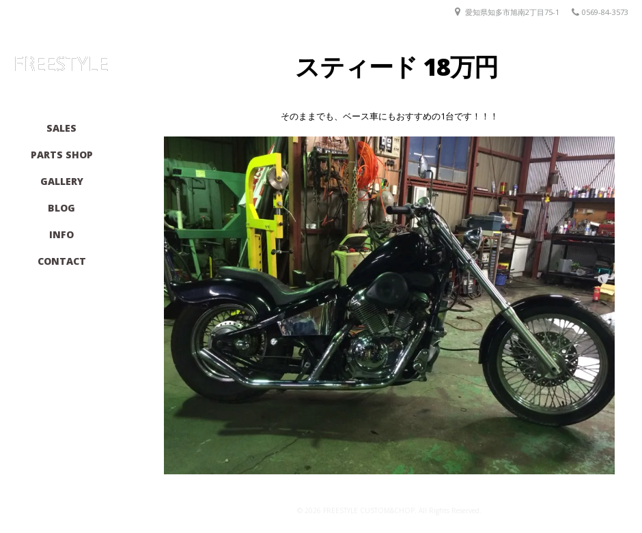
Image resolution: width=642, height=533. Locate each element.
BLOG (61, 207)
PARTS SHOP (62, 154)
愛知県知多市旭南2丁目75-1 (512, 12)
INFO (61, 234)
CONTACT (62, 261)
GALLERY (61, 181)
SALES (61, 127)
